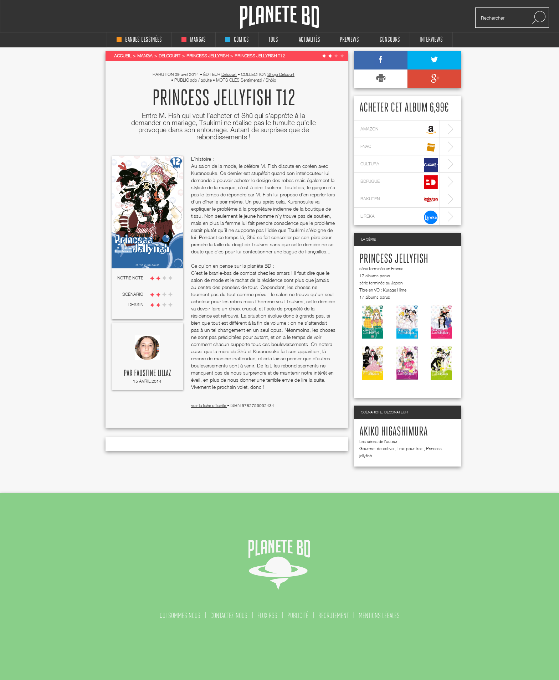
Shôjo (271, 80)
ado (193, 80)
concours (390, 40)
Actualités (309, 40)
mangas (193, 40)
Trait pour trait (410, 448)
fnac (399, 147)
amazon (399, 130)
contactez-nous (228, 615)
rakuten (399, 200)
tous (273, 40)
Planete (279, 17)
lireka (399, 217)
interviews (431, 40)
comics (237, 40)
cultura (399, 165)
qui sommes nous (180, 615)
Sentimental (251, 80)
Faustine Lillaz (152, 373)
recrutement (333, 615)
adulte (206, 80)
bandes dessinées (139, 40)
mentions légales (379, 615)
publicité (297, 615)
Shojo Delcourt (280, 74)
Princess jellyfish (393, 259)
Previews (349, 40)
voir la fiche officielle (209, 405)
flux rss (267, 615)
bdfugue (399, 182)
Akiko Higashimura (393, 432)
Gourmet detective (376, 448)
